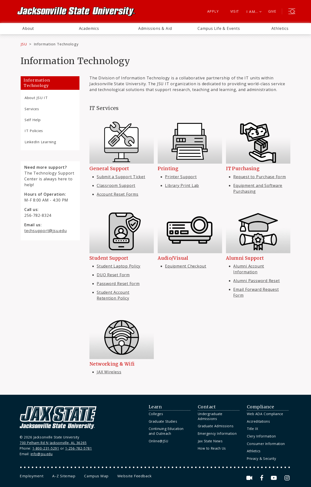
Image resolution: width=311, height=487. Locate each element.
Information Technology (37, 83)
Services (32, 108)
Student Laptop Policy (118, 266)
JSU (24, 44)
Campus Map (96, 475)
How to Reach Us (212, 448)
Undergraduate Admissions (210, 416)
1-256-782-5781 (78, 448)
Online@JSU (158, 441)
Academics (89, 28)
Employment (31, 475)
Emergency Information (217, 433)
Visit (234, 11)
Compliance (260, 407)
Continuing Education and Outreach (166, 431)
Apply (213, 11)
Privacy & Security (261, 458)
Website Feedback (134, 475)
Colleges (156, 413)
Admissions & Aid (155, 28)
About (28, 28)
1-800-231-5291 (45, 448)
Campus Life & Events (219, 28)
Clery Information (261, 436)
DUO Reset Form (113, 274)
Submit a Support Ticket (121, 176)
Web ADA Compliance (265, 413)
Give (272, 11)
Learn (155, 407)
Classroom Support (116, 185)
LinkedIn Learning (40, 141)
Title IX (252, 428)
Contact (207, 407)
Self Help (33, 119)
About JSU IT (36, 97)
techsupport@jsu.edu (45, 230)
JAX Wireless (109, 372)
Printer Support (181, 176)
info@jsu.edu (42, 454)
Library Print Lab (182, 185)
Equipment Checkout (185, 266)
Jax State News (210, 441)
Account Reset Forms (117, 194)
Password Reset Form (118, 283)
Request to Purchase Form (259, 176)
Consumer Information (266, 443)
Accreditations (258, 421)
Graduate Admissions (215, 426)
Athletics (280, 28)
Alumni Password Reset (256, 280)
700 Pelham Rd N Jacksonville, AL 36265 (53, 442)
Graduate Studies (163, 421)
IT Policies (34, 130)
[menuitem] (28, 28)
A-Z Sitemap (63, 475)
